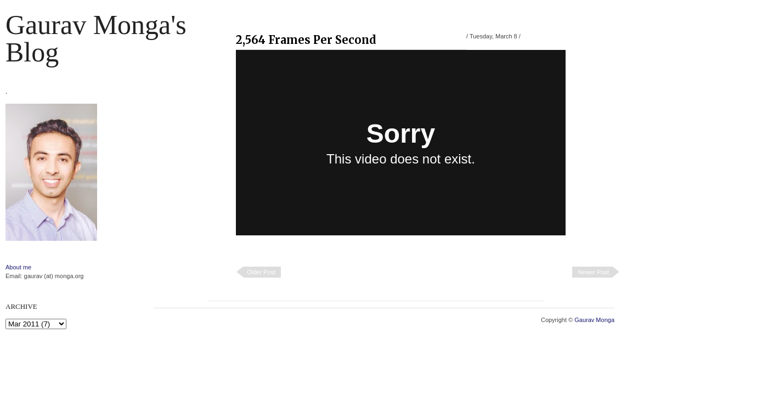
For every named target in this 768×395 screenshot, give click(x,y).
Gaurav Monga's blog (96, 38)
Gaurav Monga (594, 320)
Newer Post (593, 272)
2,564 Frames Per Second (306, 40)
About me (18, 267)
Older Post (261, 272)
